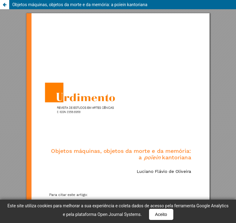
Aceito (161, 214)
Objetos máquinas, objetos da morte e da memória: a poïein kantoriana (80, 4)
